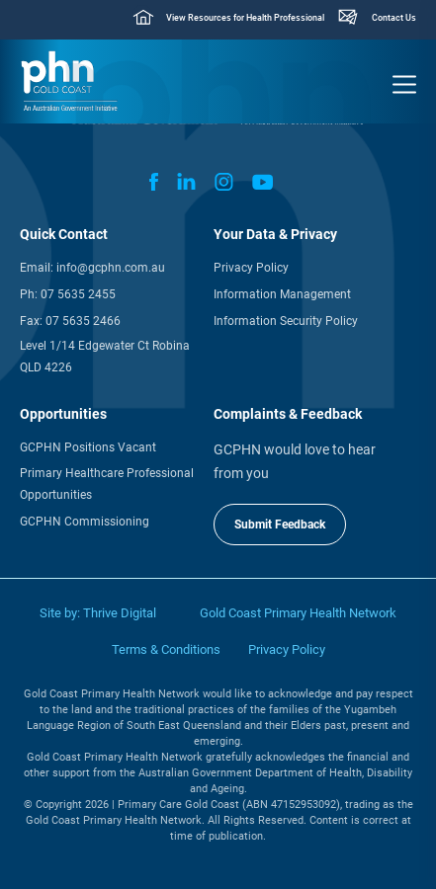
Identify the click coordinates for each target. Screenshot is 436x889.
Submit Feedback (279, 524)
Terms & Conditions (166, 649)
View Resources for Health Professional (245, 18)
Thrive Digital (119, 613)
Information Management (282, 294)
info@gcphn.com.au (110, 268)
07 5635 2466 (83, 321)
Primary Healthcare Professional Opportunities (107, 484)
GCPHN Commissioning (84, 521)
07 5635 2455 (78, 294)
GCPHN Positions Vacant (88, 447)
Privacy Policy (251, 268)
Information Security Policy (286, 321)
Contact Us (394, 18)
